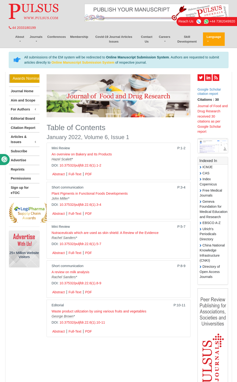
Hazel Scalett (62, 159)
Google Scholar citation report (209, 91)
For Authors (24, 109)
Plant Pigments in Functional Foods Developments (90, 193)
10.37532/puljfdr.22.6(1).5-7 (80, 244)
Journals (36, 37)
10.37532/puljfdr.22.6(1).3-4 (80, 204)
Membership (79, 37)
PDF (88, 174)
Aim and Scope (23, 100)
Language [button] (214, 37)
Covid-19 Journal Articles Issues (113, 39)
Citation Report (23, 128)
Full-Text (75, 174)
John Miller (60, 198)
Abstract (58, 174)
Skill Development (187, 39)
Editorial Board (23, 118)
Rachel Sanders (64, 238)
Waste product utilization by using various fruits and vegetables (99, 311)
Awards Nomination (26, 78)
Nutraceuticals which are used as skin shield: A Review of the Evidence (105, 233)
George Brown (62, 316)
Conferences (56, 37)
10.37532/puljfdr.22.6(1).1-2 (80, 165)
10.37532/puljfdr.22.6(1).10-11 (82, 322)
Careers (164, 37)
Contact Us (146, 39)
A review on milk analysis (70, 272)
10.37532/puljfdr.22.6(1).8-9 (80, 283)
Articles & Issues (24, 139)
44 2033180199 (22, 28)
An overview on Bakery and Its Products (82, 154)
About (19, 37)
